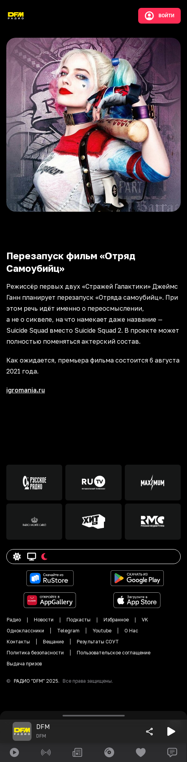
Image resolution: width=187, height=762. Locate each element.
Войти (159, 15)
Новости (44, 620)
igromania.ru (25, 390)
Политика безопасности (35, 653)
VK (145, 620)
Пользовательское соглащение (113, 653)
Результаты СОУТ (98, 642)
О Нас (131, 631)
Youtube (102, 631)
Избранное (116, 620)
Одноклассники (25, 631)
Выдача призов (24, 664)
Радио (14, 620)
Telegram (68, 631)
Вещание (53, 642)
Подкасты (79, 620)
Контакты (18, 642)
